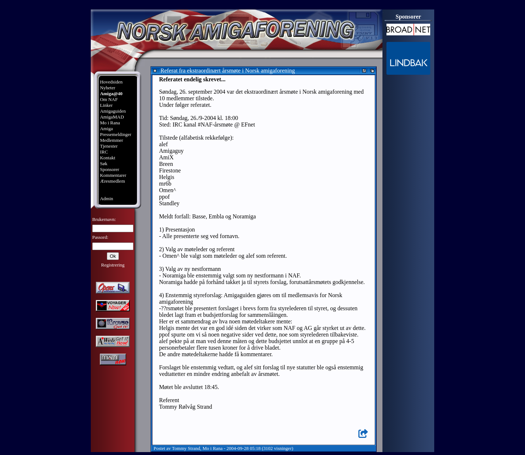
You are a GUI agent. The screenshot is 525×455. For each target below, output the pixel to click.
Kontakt (107, 157)
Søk (103, 163)
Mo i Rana (110, 122)
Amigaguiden (113, 111)
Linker (106, 105)
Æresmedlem (112, 181)
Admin (106, 198)
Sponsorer (109, 169)
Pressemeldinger (115, 134)
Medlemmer (111, 140)
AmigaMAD (112, 117)
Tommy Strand (186, 448)
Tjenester (108, 146)
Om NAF (109, 99)
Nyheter (107, 87)
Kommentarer (113, 175)
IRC (104, 152)
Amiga (106, 128)
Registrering (112, 265)
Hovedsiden (111, 82)
